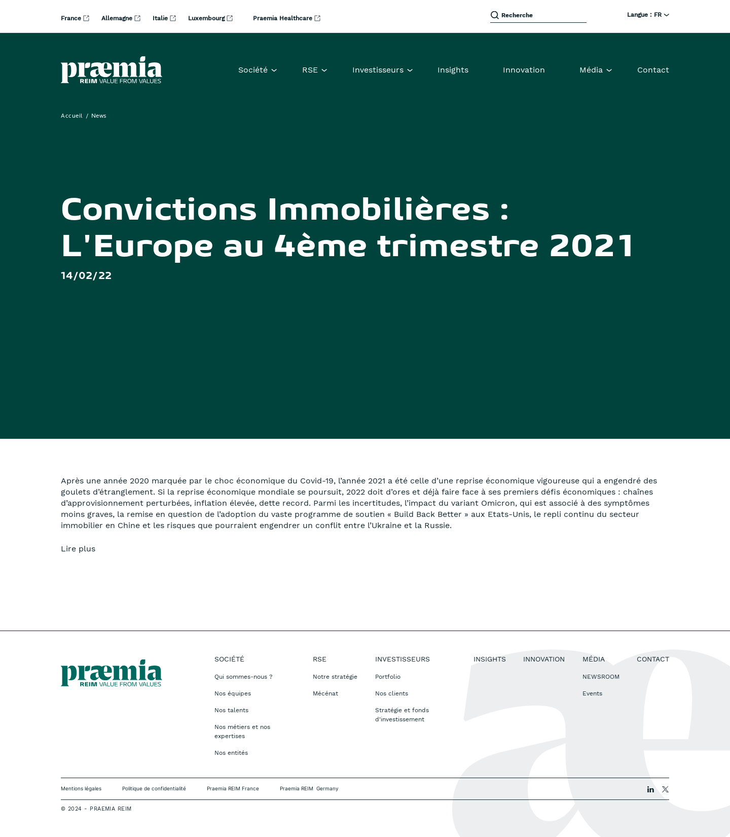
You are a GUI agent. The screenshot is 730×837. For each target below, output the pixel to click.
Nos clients (391, 693)
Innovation (524, 70)
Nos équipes (232, 693)
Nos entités (231, 752)
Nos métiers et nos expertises (242, 731)
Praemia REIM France (233, 788)
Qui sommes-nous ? (243, 676)
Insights (452, 70)
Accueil (72, 116)
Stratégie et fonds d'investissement (402, 715)
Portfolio (387, 676)
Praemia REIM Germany (309, 788)
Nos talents (231, 710)
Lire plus (78, 548)
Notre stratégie (335, 676)
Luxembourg (207, 18)
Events (592, 693)
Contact (653, 70)
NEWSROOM (600, 676)
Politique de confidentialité (154, 788)
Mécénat (325, 693)
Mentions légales (81, 788)
